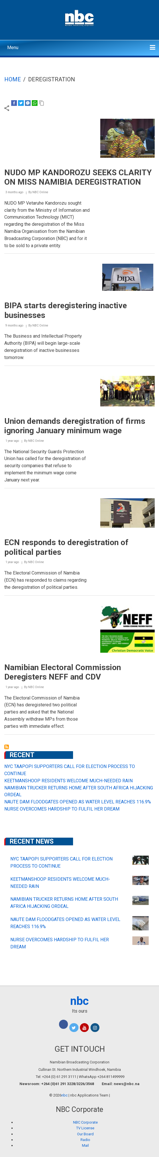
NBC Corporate (85, 1122)
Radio (85, 1140)
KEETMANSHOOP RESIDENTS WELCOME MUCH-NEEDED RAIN (68, 780)
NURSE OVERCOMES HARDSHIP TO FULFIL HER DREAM (61, 809)
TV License (85, 1128)
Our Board (85, 1134)
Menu (12, 47)
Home (12, 79)
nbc (79, 1001)
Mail (85, 1145)
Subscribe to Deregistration (6, 747)
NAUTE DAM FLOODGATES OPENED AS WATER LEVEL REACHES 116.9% (77, 802)
